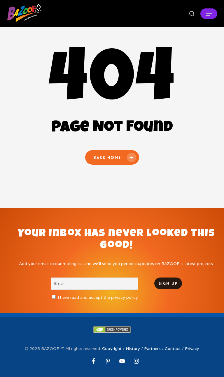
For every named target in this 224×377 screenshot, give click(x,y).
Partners (152, 348)
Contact (173, 348)
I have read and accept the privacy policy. (98, 297)
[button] (208, 14)
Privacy (192, 348)
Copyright (112, 348)
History (133, 348)
